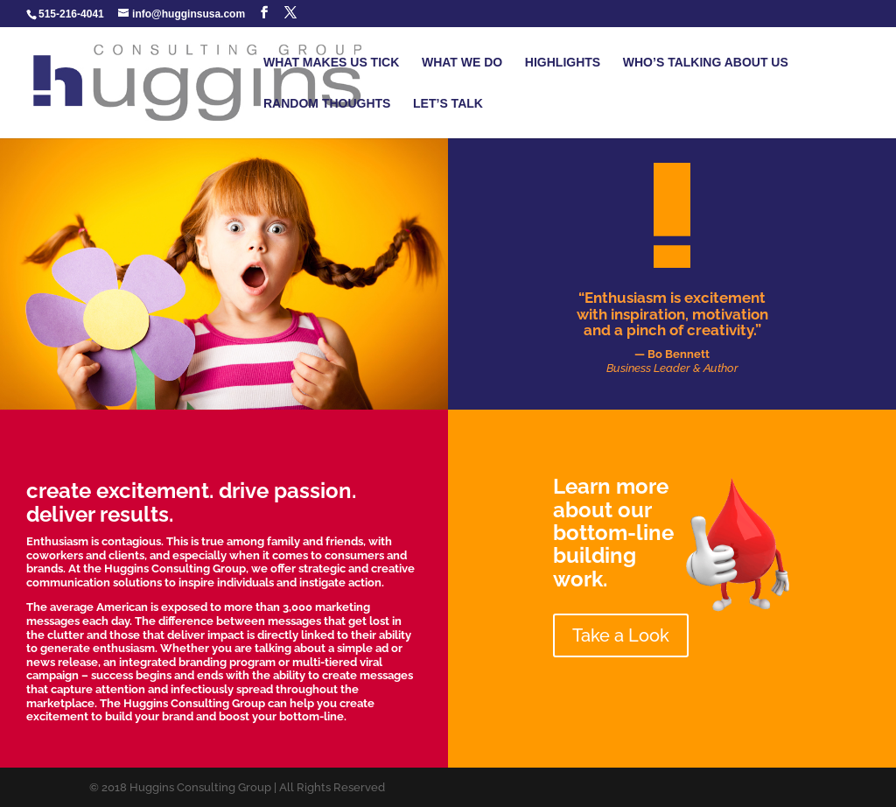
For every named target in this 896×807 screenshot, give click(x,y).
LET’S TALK (448, 103)
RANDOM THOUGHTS (326, 103)
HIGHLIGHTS (562, 62)
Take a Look (620, 635)
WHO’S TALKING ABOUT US (705, 62)
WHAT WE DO (462, 62)
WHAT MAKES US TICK (331, 62)
